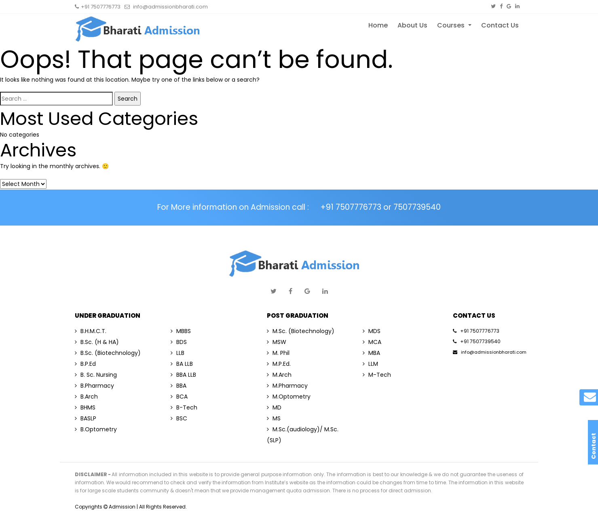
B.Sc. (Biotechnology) (108, 353)
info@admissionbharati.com (489, 352)
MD (274, 407)
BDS (179, 342)
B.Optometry (96, 429)
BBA (178, 386)
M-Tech (377, 375)
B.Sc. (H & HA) (97, 342)
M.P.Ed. (279, 364)
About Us (412, 25)
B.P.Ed (85, 364)
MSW (276, 342)
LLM (370, 364)
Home (378, 25)
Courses (451, 25)
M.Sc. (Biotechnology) (300, 331)
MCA (372, 342)
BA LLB (182, 364)
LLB (177, 353)
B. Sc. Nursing (96, 375)
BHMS (85, 407)
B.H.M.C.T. (90, 331)
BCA (179, 396)
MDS (371, 331)
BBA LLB (183, 375)
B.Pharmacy (94, 386)
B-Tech (184, 407)
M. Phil (278, 353)
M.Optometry (289, 396)
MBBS (181, 331)
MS (274, 418)
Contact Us (500, 25)
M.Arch (279, 375)
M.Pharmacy (287, 386)
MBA (371, 353)
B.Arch (86, 396)
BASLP (85, 418)
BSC (179, 418)
